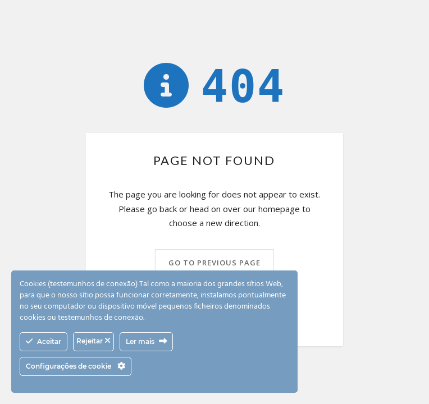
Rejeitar (93, 341)
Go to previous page (214, 263)
